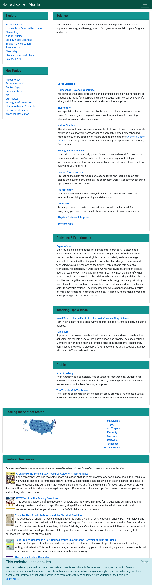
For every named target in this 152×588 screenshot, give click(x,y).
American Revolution (17, 114)
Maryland (112, 436)
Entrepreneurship (15, 83)
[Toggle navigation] (145, 4)
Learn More (12, 578)
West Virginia (112, 428)
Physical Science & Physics (73, 217)
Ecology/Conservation (70, 172)
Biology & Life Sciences (71, 150)
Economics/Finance (17, 110)
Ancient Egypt (13, 87)
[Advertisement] (101, 57)
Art (7, 94)
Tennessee (112, 443)
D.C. (112, 424)
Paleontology (65, 189)
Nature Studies (66, 125)
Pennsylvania (112, 420)
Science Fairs (65, 223)
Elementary (64, 107)
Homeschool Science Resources (76, 90)
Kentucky (112, 432)
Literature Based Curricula (20, 106)
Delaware (112, 439)
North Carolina (112, 447)
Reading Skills (14, 91)
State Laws (12, 98)
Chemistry (63, 203)
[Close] (145, 561)
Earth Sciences (66, 83)
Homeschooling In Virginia (21, 4)
